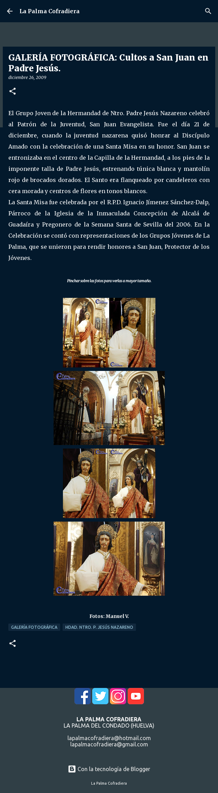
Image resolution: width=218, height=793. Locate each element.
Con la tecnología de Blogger (109, 769)
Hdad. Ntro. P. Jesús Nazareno (99, 627)
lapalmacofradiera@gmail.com (109, 744)
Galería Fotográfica (34, 627)
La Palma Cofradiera (49, 11)
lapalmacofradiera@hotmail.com (109, 738)
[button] (12, 91)
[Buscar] (208, 11)
